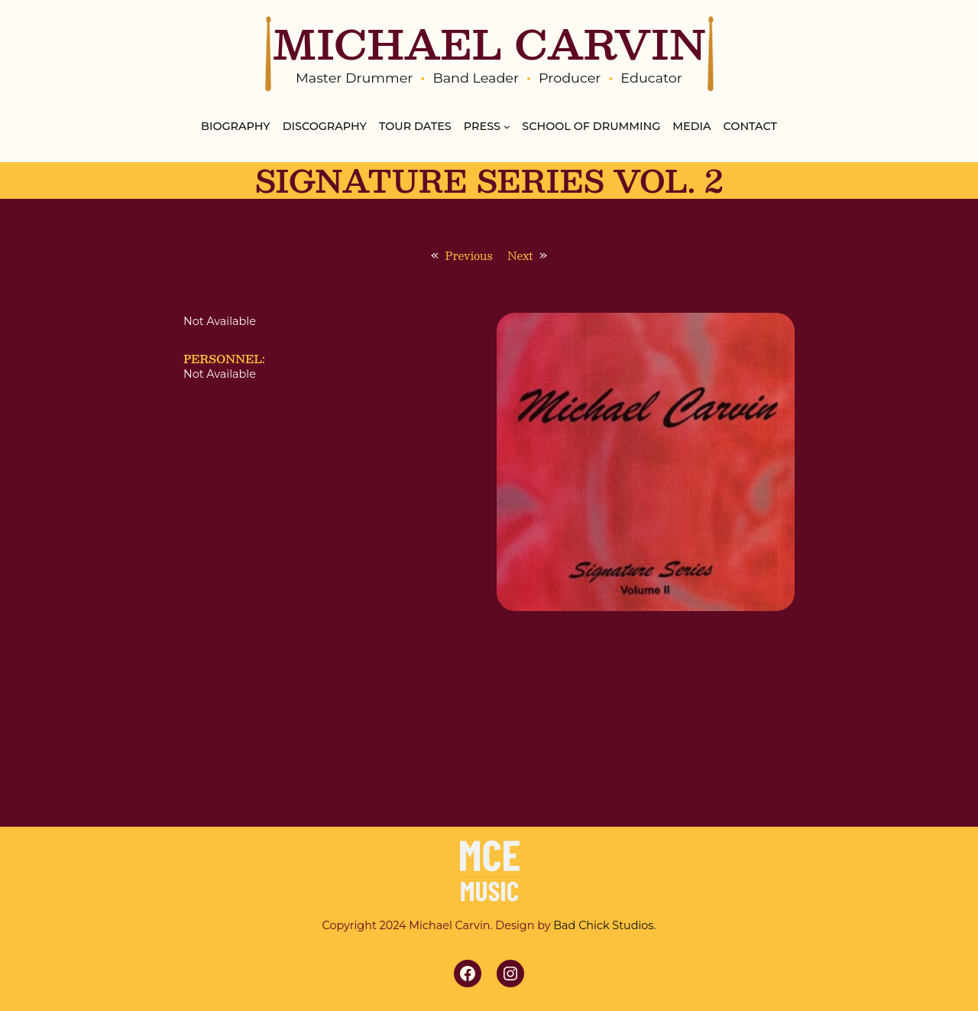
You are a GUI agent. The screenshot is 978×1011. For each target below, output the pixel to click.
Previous (469, 255)
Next (520, 255)
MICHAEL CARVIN (488, 43)
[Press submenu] (507, 126)
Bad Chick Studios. (604, 925)
